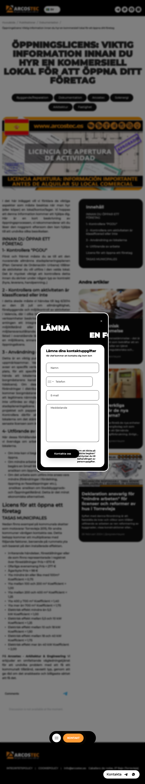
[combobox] (50, 381)
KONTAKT (73, 738)
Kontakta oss (62, 453)
